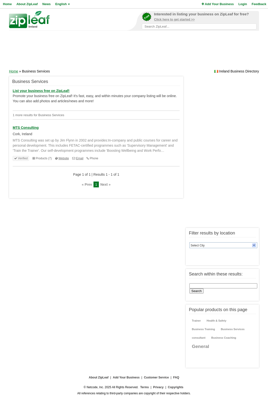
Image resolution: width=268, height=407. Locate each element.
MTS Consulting (26, 128)
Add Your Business (218, 4)
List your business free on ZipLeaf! (41, 91)
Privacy (158, 387)
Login (242, 4)
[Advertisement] (134, 51)
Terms (144, 387)
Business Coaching (223, 337)
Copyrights (175, 387)
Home (7, 4)
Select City (198, 245)
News (46, 4)
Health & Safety (217, 320)
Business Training (203, 329)
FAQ (176, 377)
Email (79, 158)
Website (63, 158)
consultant (199, 337)
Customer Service (156, 377)
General (200, 346)
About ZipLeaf (27, 4)
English (62, 4)
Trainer (196, 320)
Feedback (259, 4)
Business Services (233, 329)
